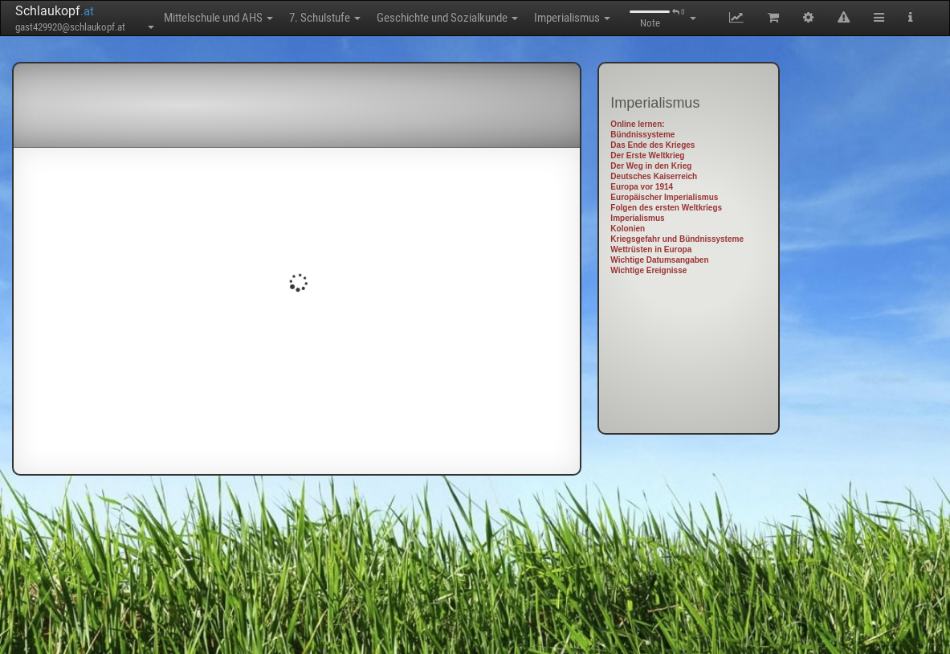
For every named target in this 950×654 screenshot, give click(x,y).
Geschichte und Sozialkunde (447, 17)
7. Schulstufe (325, 17)
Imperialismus (572, 17)
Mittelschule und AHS (218, 17)
